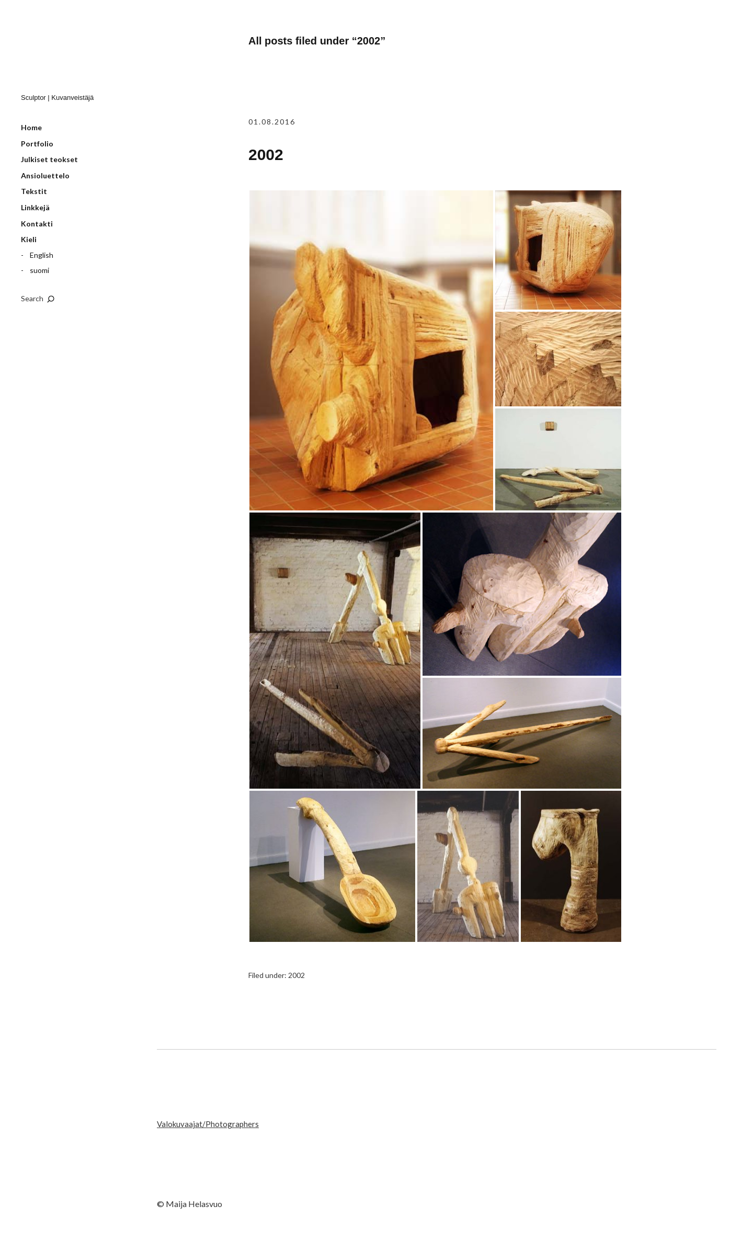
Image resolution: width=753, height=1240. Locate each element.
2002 (265, 154)
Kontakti (37, 223)
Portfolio (37, 143)
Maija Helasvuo (72, 52)
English (41, 255)
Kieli (29, 239)
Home (31, 127)
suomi (39, 270)
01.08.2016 (271, 121)
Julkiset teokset (49, 159)
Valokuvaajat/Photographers (208, 1124)
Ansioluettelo (45, 175)
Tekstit (34, 191)
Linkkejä (35, 207)
